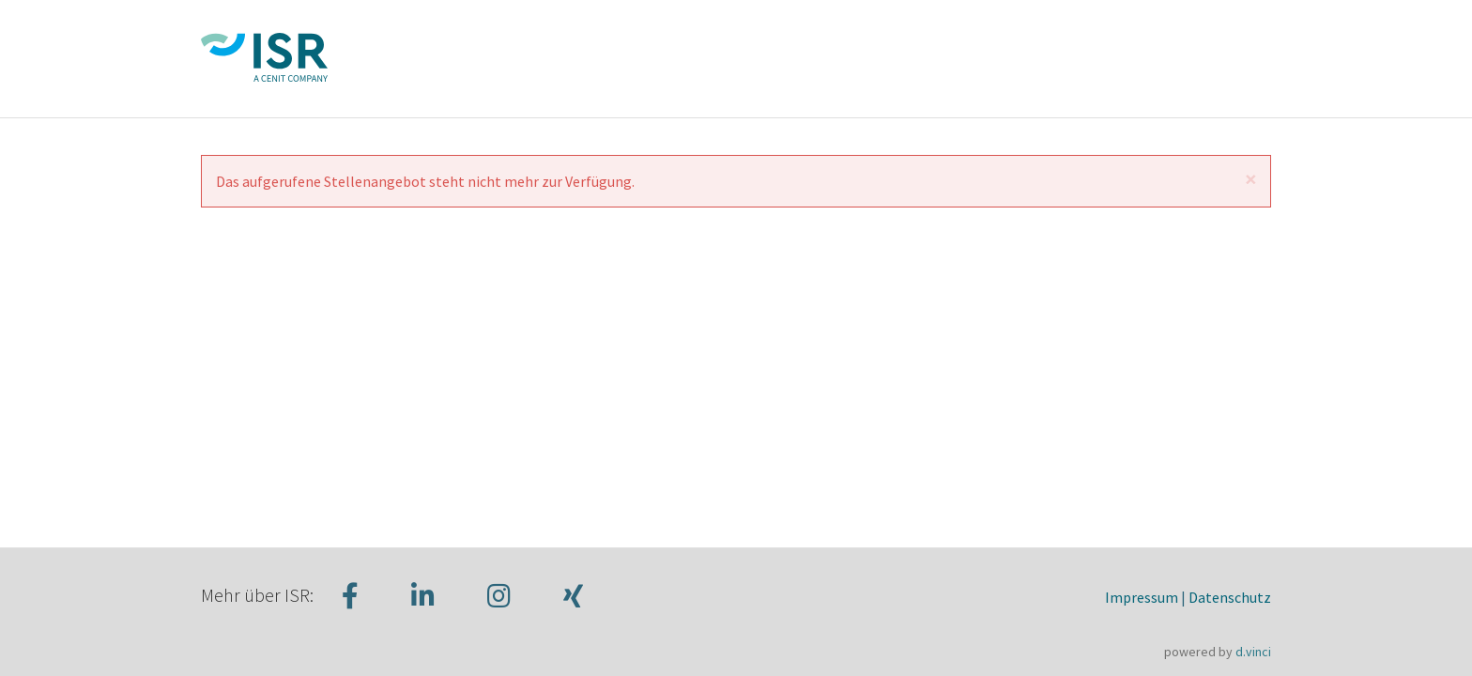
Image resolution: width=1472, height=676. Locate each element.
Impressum (1141, 597)
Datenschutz (1229, 597)
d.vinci (1253, 651)
